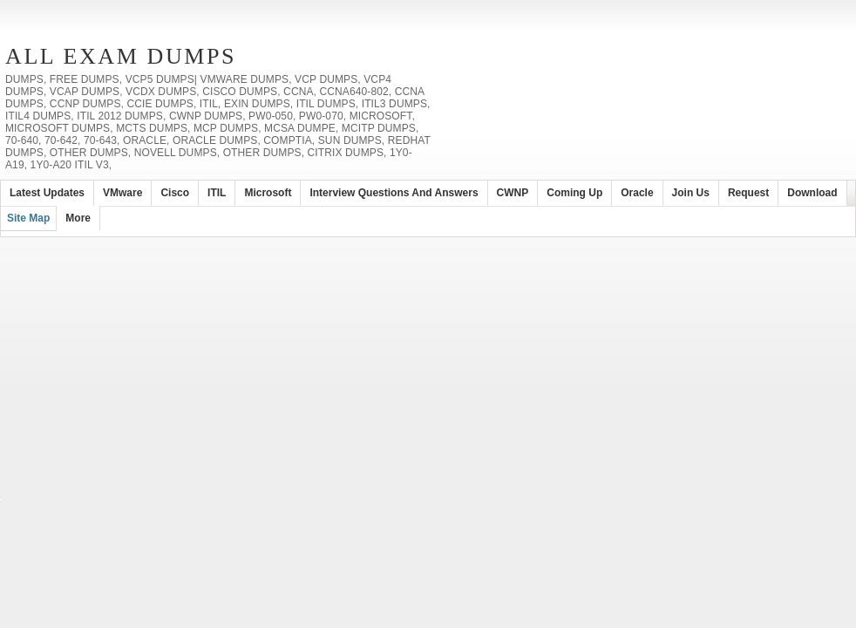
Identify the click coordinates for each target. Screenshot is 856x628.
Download (812, 193)
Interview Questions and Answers (393, 193)
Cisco (174, 193)
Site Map (28, 218)
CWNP (513, 193)
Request (748, 193)
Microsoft (267, 193)
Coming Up (574, 193)
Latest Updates (47, 193)
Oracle (637, 193)
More (78, 218)
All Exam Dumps (120, 56)
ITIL (216, 193)
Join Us (691, 193)
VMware (122, 193)
